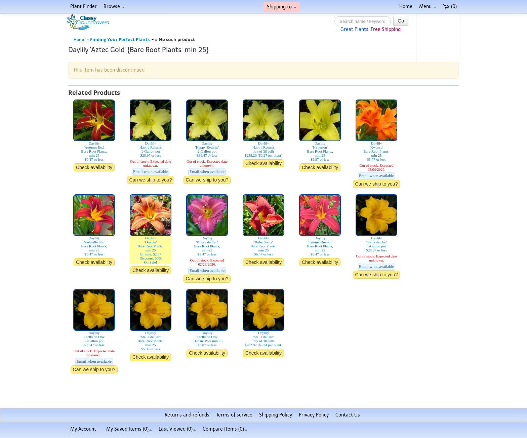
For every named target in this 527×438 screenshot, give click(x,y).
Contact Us (347, 415)
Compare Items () (225, 429)
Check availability (94, 167)
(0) (450, 6)
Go (401, 21)
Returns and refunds (187, 415)
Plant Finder (83, 6)
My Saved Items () (129, 429)
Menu (427, 6)
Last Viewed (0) (177, 429)
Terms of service (234, 415)
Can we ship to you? (150, 180)
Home (405, 6)
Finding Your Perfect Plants (122, 39)
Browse (114, 6)
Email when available (150, 171)
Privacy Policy (314, 415)
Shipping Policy (275, 415)
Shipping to (281, 7)
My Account (83, 429)
